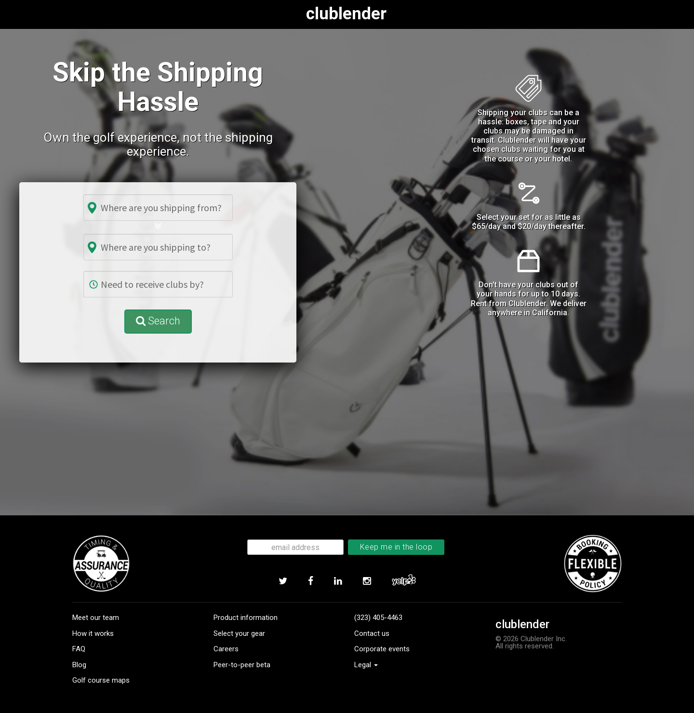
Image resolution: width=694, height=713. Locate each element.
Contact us (371, 633)
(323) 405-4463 (378, 617)
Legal (366, 664)
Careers (226, 649)
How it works (93, 633)
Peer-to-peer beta (242, 664)
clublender (349, 13)
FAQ (78, 649)
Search (158, 321)
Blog (79, 664)
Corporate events (382, 649)
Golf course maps (101, 680)
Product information (246, 617)
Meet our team (95, 617)
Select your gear (239, 633)
